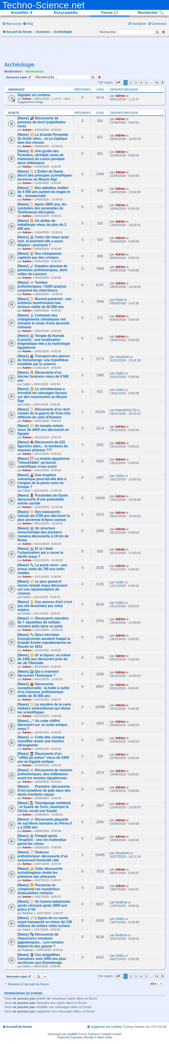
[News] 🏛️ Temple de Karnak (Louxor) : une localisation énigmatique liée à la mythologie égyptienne (43, 341)
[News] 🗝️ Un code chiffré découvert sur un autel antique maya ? (42, 725)
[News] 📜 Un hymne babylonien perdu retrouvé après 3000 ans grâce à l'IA (43, 905)
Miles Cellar (104, 1037)
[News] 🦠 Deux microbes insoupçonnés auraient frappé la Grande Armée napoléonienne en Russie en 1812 (44, 640)
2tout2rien (122, 357)
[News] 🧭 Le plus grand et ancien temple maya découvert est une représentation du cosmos (42, 587)
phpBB (71, 1034)
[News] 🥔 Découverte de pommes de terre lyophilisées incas (41, 122)
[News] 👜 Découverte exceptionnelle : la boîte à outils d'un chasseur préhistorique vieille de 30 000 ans (43, 690)
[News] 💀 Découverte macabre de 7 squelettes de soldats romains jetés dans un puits (42, 622)
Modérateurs (34, 71)
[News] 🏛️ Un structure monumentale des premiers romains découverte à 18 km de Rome (42, 534)
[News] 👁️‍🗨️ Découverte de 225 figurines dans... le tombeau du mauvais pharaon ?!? (42, 446)
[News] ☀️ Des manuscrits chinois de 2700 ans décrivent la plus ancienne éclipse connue (43, 516)
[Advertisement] (84, 48)
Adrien (26, 98)
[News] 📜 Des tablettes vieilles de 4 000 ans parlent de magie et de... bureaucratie (43, 192)
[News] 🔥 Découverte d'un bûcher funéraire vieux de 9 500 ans (43, 376)
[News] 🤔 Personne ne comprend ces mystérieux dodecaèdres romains (38, 889)
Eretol (119, 299)
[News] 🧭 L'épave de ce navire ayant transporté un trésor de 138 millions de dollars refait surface (44, 922)
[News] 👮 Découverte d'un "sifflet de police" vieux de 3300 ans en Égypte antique (43, 757)
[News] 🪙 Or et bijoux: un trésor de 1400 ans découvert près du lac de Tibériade (44, 659)
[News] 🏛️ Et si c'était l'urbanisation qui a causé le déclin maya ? (40, 552)
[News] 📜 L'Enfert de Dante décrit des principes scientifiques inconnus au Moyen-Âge (44, 175)
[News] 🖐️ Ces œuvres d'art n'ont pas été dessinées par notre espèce (44, 606)
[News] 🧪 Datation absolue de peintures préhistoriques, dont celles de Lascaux (42, 270)
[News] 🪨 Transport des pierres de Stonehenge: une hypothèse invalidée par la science (43, 360)
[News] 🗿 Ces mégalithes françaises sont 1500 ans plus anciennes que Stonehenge (41, 958)
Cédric (26, 384)
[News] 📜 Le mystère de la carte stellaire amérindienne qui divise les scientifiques (44, 708)
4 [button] (141, 83)
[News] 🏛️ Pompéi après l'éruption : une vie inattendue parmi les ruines (41, 840)
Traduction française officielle (75, 1037)
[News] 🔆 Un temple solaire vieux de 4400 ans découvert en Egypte (43, 429)
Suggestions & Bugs (30, 102)
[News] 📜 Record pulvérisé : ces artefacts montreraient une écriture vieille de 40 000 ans (44, 303)
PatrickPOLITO (125, 410)
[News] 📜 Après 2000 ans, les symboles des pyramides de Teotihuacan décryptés (41, 208)
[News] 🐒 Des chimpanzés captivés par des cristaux (39, 255)
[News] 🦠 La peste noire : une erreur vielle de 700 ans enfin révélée (42, 569)
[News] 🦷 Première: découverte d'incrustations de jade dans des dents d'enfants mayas (43, 790)
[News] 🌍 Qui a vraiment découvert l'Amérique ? (38, 673)
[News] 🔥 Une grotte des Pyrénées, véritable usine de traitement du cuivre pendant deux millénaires (40, 157)
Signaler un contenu (33, 95)
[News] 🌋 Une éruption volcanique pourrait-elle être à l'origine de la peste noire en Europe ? (41, 481)
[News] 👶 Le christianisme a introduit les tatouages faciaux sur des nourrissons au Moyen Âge (42, 395)
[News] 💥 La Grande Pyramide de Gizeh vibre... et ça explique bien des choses (42, 138)
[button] (118, 82)
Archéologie (19, 64)
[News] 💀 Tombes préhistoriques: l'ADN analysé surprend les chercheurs (41, 286)
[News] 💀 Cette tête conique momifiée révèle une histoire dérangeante (40, 741)
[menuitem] (28, 23)
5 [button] (146, 83)
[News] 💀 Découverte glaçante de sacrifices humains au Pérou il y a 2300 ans (44, 823)
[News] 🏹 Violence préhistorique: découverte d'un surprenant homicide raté (42, 856)
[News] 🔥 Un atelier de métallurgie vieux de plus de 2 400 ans (41, 224)
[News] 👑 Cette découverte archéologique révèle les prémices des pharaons (39, 872)
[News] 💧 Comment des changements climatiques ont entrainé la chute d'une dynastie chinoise (43, 321)
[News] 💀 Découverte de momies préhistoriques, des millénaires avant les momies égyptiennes (44, 774)
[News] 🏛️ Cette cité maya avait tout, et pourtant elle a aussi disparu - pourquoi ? (43, 241)
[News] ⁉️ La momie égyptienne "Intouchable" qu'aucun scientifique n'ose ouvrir (43, 462)
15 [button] (156, 83)
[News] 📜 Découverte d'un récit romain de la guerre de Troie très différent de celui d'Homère (44, 413)
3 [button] (136, 83)
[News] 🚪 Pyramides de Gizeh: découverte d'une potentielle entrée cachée (42, 499)
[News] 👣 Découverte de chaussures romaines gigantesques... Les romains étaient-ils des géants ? (40, 940)
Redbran (27, 913)
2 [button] (130, 83)
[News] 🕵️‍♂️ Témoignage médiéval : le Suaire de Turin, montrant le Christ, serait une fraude (44, 807)
